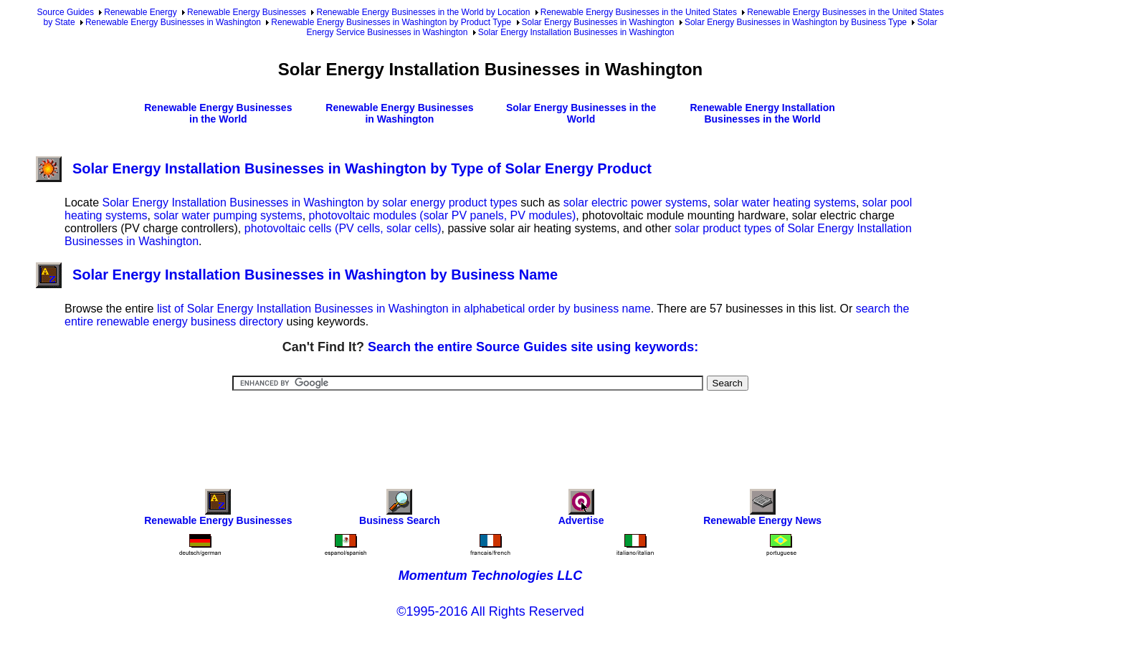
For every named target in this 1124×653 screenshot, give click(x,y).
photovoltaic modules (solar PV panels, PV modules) (442, 215)
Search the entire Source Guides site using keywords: (533, 347)
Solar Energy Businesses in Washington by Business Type (796, 22)
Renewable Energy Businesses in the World (218, 113)
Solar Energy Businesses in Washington (598, 22)
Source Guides (65, 12)
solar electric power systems (635, 202)
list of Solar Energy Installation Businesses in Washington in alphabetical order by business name (404, 308)
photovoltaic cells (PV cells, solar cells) (343, 228)
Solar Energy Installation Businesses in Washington (576, 32)
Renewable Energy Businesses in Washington (173, 22)
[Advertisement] (490, 430)
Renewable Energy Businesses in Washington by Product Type (391, 22)
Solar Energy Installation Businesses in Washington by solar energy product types (309, 202)
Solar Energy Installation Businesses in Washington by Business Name (297, 274)
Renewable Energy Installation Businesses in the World (762, 113)
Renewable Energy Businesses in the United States (638, 12)
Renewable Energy (140, 12)
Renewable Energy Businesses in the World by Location (423, 12)
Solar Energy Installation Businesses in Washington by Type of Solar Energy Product (344, 168)
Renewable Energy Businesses (246, 12)
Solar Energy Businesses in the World (581, 113)
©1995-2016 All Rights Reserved (490, 611)
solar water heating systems (785, 202)
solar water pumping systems (228, 215)
